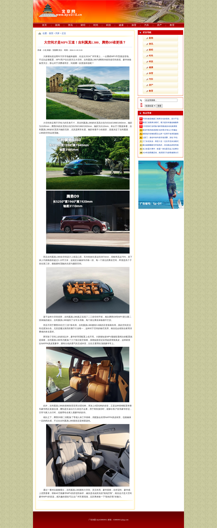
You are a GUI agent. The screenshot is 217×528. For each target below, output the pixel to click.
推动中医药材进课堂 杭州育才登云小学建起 (159, 130)
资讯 (70, 25)
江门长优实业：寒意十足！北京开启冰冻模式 (160, 141)
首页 (44, 25)
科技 (108, 25)
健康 (121, 25)
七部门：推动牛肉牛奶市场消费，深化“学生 (160, 137)
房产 (159, 25)
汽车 (146, 25)
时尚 (95, 25)
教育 (172, 25)
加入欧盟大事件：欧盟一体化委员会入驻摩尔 (160, 149)
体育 (134, 25)
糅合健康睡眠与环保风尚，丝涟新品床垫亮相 (160, 145)
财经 (83, 25)
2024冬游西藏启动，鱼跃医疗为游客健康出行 (160, 153)
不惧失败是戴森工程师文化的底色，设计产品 (160, 119)
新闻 (57, 25)
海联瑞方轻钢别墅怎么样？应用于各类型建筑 (160, 134)
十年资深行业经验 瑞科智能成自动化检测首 (159, 126)
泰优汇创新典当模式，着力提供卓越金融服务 (160, 122)
